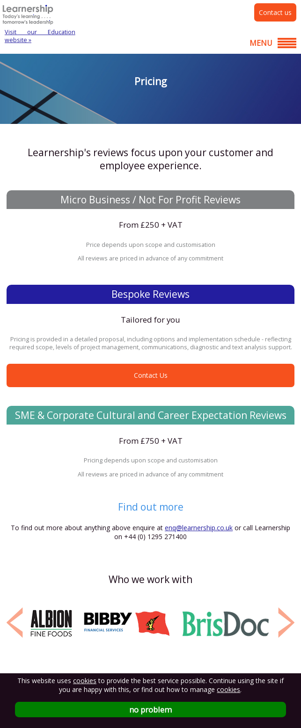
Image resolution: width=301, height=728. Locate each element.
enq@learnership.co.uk (199, 527)
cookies (84, 680)
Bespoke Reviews (150, 294)
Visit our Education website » (40, 36)
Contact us (275, 12)
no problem (150, 709)
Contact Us (151, 375)
